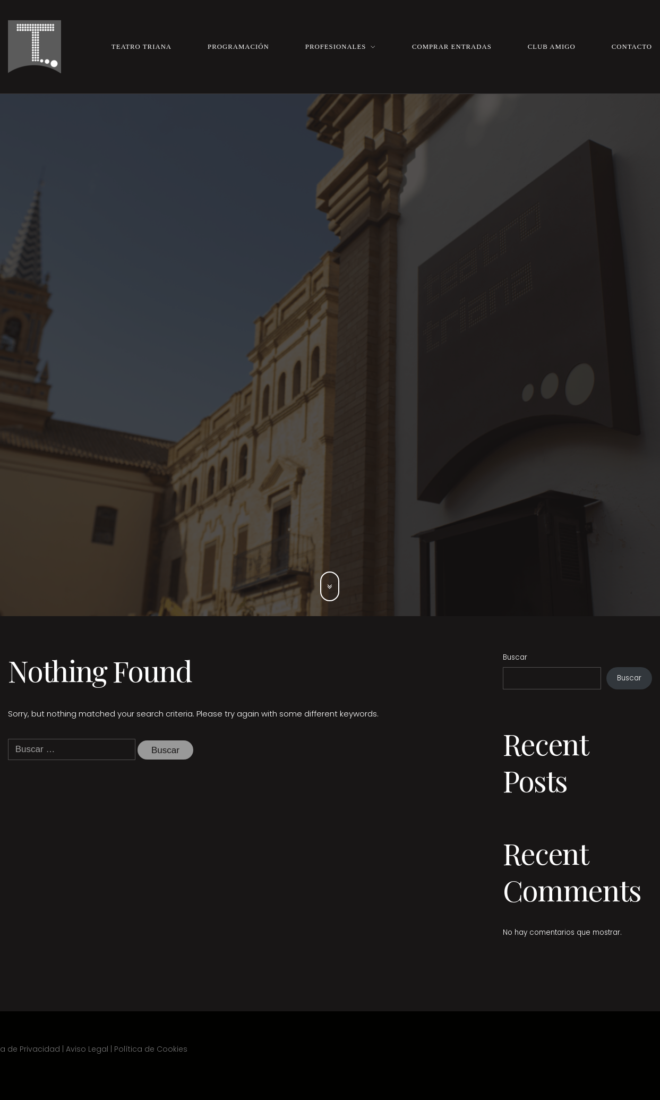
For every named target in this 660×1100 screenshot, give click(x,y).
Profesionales (335, 46)
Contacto (632, 46)
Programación (238, 46)
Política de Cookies (150, 1049)
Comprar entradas (452, 46)
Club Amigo (552, 46)
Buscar (515, 657)
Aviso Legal (87, 1049)
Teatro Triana (142, 46)
